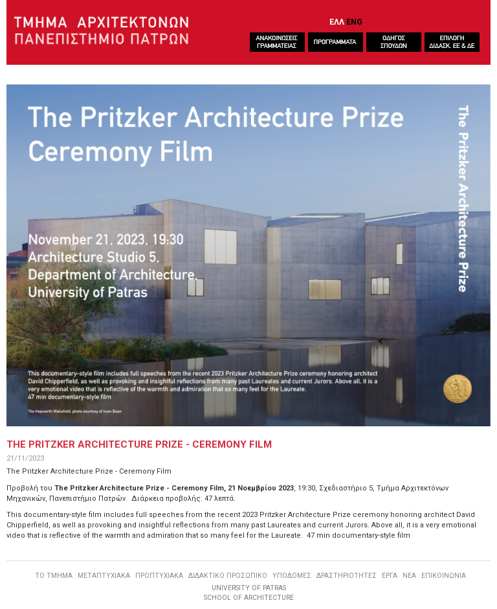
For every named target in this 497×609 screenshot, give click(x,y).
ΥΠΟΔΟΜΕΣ (291, 575)
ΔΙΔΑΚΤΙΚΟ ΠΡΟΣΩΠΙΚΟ (227, 575)
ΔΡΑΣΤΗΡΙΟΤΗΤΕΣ (346, 575)
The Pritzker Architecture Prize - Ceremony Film (139, 444)
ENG (354, 22)
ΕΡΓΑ (389, 575)
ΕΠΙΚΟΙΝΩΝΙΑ (443, 575)
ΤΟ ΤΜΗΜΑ (53, 575)
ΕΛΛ (336, 22)
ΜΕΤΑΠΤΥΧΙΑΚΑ (104, 575)
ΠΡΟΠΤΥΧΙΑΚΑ (159, 575)
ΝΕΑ (409, 575)
